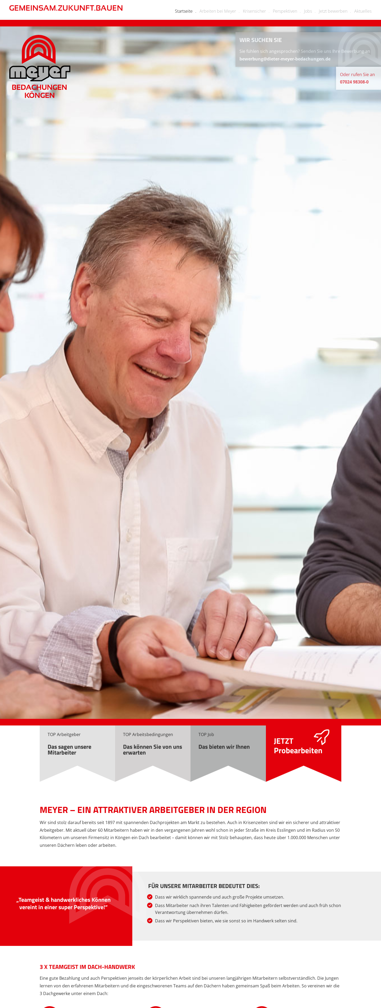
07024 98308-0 (354, 85)
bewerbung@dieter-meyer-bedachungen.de (284, 62)
